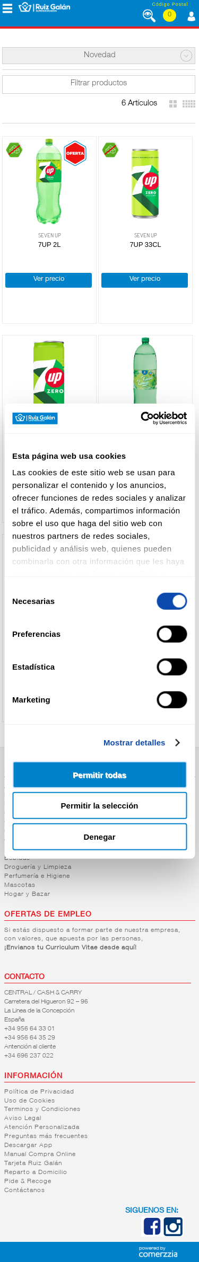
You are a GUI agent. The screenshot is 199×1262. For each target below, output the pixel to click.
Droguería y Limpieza (38, 867)
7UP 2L (49, 244)
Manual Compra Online (40, 1154)
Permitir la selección (100, 805)
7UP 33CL (145, 244)
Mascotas (20, 885)
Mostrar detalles (134, 742)
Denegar (99, 836)
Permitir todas (99, 774)
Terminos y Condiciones (42, 1109)
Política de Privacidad (39, 1092)
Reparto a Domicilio (35, 1172)
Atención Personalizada (42, 1127)
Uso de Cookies (29, 1101)
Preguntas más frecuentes (46, 1136)
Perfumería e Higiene (37, 876)
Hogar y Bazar (27, 894)
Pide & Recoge (27, 1181)
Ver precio (48, 279)
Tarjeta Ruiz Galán (33, 1163)
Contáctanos (24, 1190)
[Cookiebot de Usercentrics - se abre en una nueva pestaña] (142, 418)
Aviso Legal (22, 1118)
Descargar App (28, 1145)
